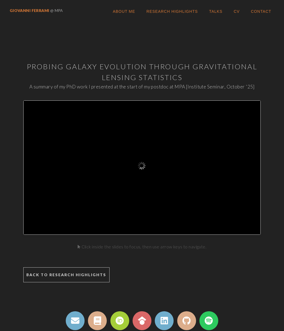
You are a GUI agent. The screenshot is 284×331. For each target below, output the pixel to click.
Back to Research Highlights (66, 274)
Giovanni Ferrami (30, 10)
